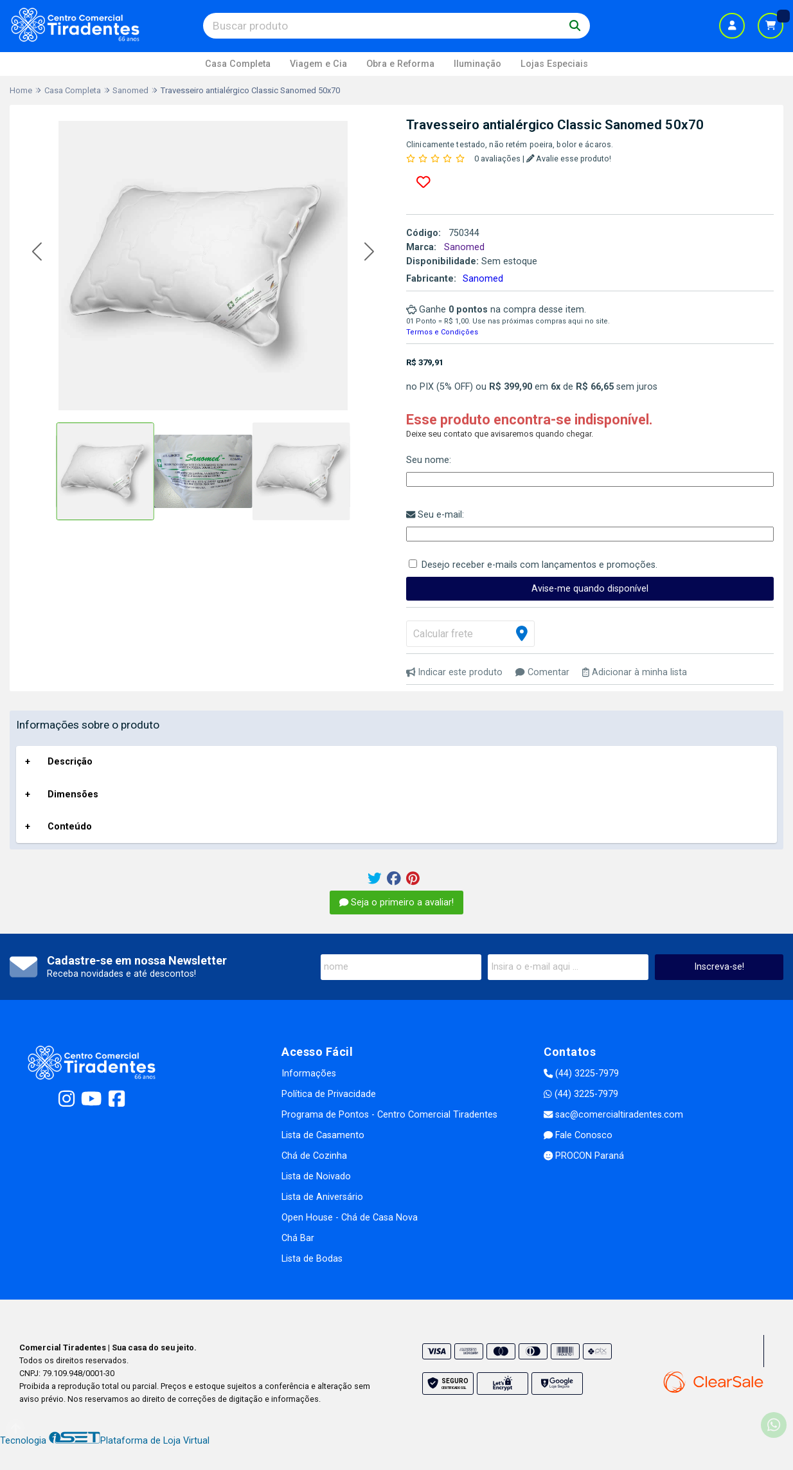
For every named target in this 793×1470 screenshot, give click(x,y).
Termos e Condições (442, 332)
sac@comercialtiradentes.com (613, 1114)
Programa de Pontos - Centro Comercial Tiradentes (389, 1114)
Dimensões (73, 794)
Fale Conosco (578, 1135)
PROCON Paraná (584, 1155)
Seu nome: (428, 460)
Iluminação (477, 64)
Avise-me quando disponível (589, 588)
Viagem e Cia (318, 64)
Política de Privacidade (328, 1094)
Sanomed (483, 278)
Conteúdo (70, 826)
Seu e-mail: (435, 514)
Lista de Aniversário (322, 1197)
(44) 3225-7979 (581, 1073)
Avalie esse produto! (569, 158)
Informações (308, 1073)
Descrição (70, 761)
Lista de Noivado (316, 1176)
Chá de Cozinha (314, 1155)
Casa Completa (238, 64)
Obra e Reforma (400, 64)
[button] (37, 251)
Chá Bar (297, 1238)
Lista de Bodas (312, 1258)
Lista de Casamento (322, 1135)
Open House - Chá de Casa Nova (349, 1217)
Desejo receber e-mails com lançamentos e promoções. (539, 564)
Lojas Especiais (554, 64)
